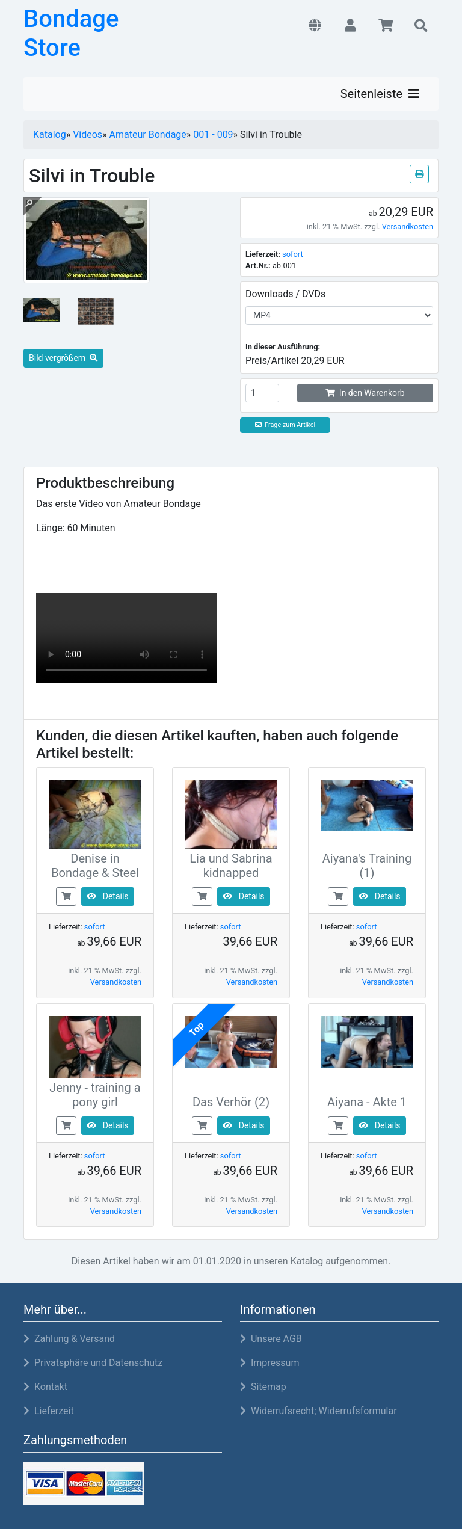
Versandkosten (407, 226)
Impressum (269, 1362)
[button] (315, 26)
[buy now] (66, 896)
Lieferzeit (48, 1411)
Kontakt (45, 1386)
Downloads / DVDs (285, 294)
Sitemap (263, 1386)
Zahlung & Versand (69, 1338)
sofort (292, 254)
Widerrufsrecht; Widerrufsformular (318, 1411)
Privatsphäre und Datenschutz (92, 1362)
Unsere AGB (271, 1338)
